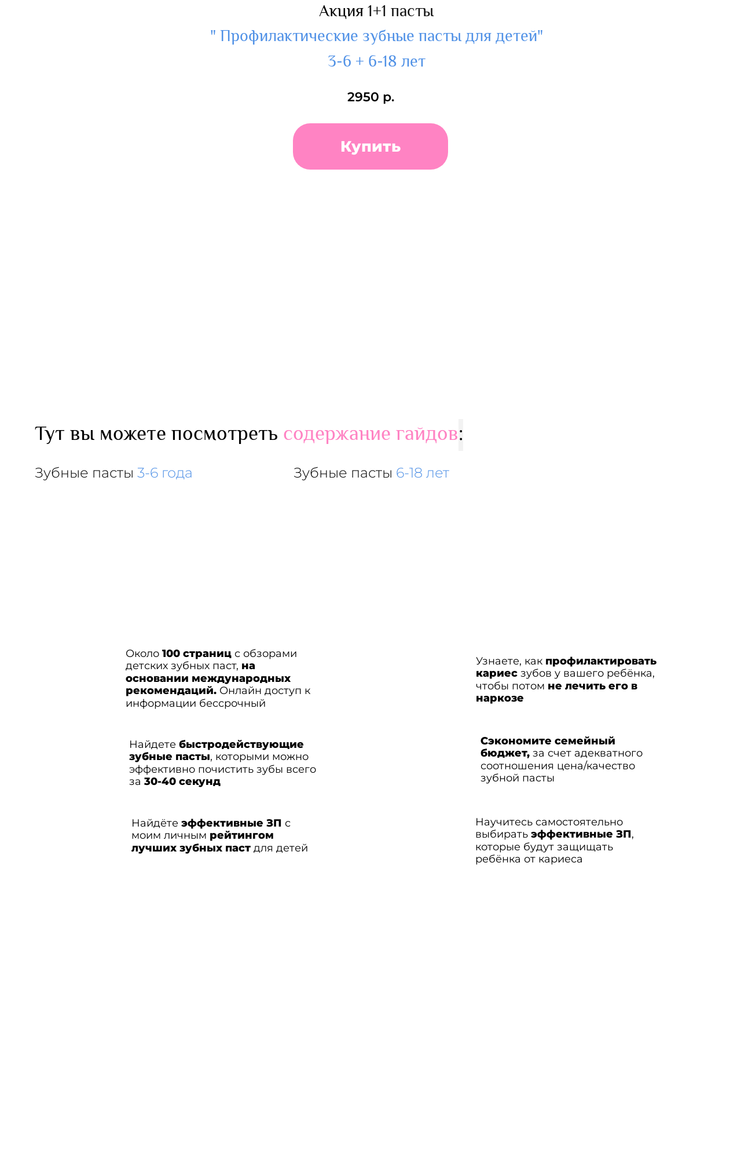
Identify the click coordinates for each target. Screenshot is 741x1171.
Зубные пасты (114, 472)
